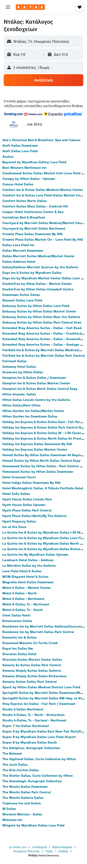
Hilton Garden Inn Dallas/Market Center (33, 411)
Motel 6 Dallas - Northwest (23, 599)
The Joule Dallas (15, 764)
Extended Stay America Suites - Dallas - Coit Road (42, 328)
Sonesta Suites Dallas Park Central (29, 682)
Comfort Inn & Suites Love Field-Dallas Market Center (44, 195)
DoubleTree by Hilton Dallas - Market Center (37, 284)
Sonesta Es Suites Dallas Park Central (31, 665)
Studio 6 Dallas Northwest (22, 709)
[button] (8, 7)
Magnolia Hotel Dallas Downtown (28, 582)
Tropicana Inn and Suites (21, 803)
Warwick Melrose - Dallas (22, 814)
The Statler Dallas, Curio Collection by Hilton (37, 776)
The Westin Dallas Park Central (26, 792)
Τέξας (49, 851)
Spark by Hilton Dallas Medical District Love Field (41, 687)
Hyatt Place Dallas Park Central (27, 510)
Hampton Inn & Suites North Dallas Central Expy (39, 389)
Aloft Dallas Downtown (20, 145)
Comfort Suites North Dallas (24, 201)
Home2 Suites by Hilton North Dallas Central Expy (41, 460)
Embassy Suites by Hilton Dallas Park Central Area (41, 322)
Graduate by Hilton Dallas (22, 372)
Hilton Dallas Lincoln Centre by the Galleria (36, 400)
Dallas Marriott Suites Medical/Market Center (38, 256)
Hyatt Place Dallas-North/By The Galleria (34, 516)
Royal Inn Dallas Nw (17, 648)
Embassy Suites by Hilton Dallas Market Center (39, 311)
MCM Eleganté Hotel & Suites (25, 577)
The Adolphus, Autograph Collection (31, 748)
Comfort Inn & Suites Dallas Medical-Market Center (42, 190)
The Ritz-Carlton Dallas (20, 770)
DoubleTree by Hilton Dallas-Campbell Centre (38, 289)
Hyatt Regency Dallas (19, 521)
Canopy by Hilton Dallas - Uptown (28, 179)
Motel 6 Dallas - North (19, 593)
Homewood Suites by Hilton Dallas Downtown (37, 472)
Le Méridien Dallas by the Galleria (29, 565)
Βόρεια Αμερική (62, 847)
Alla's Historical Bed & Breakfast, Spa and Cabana (41, 140)
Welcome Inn (12, 820)
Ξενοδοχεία (39, 847)
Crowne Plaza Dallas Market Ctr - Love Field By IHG (42, 239)
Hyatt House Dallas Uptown (23, 505)
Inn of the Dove (14, 527)
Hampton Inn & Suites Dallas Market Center (36, 383)
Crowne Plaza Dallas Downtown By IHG (32, 234)
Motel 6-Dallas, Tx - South (22, 610)
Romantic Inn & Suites (19, 637)
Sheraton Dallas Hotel (19, 654)
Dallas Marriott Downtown (22, 250)
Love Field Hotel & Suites (22, 571)
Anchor (8, 157)
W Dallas (9, 809)
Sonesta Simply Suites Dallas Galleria (31, 670)
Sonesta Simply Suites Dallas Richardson (34, 676)
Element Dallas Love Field (22, 300)
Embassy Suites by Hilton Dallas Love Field (35, 306)
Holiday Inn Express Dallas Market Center (34, 449)
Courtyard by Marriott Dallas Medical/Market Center (44, 223)
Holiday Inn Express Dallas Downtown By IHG (37, 444)
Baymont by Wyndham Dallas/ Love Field (34, 162)
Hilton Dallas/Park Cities (21, 405)
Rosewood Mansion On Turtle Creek (30, 643)
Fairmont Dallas (14, 361)
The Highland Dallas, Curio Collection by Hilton (39, 759)
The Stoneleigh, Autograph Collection (32, 781)
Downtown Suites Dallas (21, 295)
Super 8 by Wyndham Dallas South (29, 742)
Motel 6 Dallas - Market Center (26, 588)
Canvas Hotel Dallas (17, 184)
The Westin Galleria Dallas (23, 798)
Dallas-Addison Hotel (18, 262)
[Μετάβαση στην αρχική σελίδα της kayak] (30, 7)
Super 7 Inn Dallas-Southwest (25, 726)
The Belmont (12, 753)
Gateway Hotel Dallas (19, 367)
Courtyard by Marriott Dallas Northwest (33, 228)
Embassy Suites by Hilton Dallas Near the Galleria (41, 317)
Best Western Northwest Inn (24, 168)
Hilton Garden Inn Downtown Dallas (29, 416)
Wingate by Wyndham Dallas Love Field (33, 825)
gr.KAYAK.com (17, 847)
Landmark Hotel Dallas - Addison (28, 560)
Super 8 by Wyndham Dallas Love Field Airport (39, 737)
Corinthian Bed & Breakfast (23, 217)
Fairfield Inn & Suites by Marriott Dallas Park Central (43, 355)
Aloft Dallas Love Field (20, 151)
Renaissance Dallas (17, 621)
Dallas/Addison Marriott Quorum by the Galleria (40, 267)
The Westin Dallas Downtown (25, 787)
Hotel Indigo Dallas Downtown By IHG (31, 483)
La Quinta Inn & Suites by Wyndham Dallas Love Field (44, 538)
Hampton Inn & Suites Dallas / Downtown (34, 378)
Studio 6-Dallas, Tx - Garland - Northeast (34, 720)
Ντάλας (63, 851)
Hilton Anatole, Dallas (19, 394)
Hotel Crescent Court (19, 477)
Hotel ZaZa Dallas (16, 494)
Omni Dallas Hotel (16, 615)
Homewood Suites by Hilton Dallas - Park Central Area (44, 466)
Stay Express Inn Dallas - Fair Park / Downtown (38, 704)
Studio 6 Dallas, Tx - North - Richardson (33, 715)
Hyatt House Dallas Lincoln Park (27, 499)
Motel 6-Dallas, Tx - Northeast (25, 604)
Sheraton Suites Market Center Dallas (32, 659)
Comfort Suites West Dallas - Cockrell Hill (35, 206)
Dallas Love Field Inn (18, 245)
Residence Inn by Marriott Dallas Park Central (38, 632)
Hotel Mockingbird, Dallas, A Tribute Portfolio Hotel (42, 488)
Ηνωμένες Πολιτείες (26, 851)
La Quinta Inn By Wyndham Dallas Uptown (35, 554)
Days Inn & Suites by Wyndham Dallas (31, 273)
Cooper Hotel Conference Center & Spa (33, 212)
